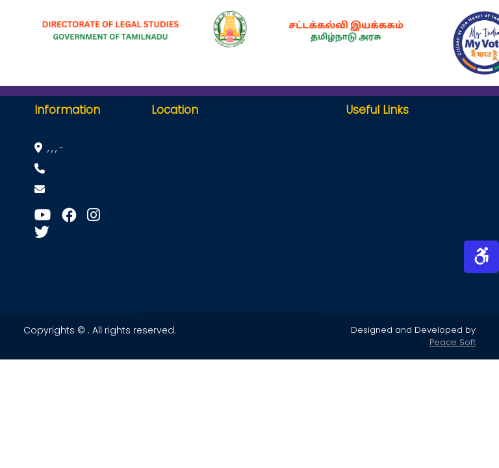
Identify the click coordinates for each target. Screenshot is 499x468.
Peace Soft (452, 342)
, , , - (49, 148)
